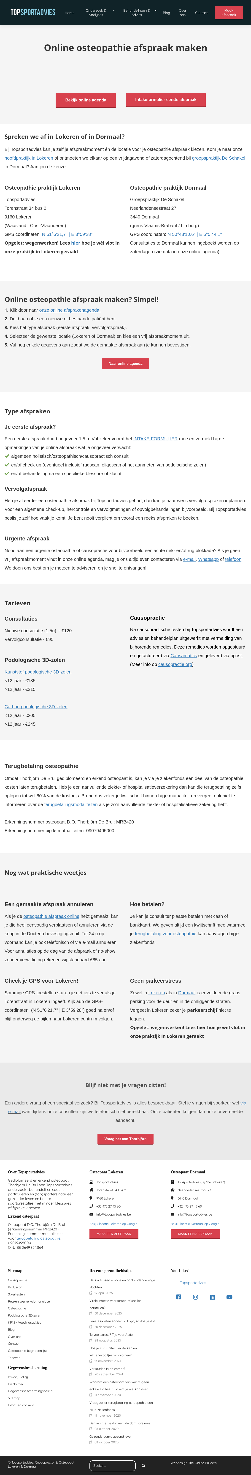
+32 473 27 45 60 (108, 1205)
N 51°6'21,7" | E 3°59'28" (67, 233)
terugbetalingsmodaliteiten (71, 803)
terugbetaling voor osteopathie (166, 932)
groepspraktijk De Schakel (218, 157)
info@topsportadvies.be (113, 1213)
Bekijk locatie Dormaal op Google (195, 1223)
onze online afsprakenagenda (69, 309)
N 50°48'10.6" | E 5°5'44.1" (194, 233)
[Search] (143, 1465)
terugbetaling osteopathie (38, 1237)
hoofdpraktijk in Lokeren (29, 157)
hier (75, 242)
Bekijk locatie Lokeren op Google (113, 1223)
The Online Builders (202, 1462)
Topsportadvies (193, 1282)
